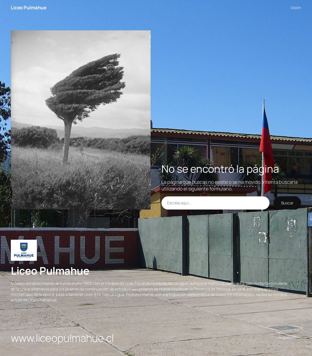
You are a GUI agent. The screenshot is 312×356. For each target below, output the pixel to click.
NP (299, 338)
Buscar (287, 202)
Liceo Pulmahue (28, 7)
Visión (296, 7)
